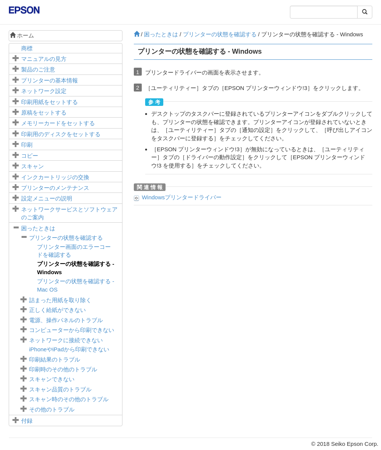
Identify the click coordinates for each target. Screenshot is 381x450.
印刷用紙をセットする (49, 102)
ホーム (22, 35)
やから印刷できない (69, 349)
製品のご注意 (38, 69)
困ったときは (38, 228)
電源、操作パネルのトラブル (66, 320)
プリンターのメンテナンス (55, 188)
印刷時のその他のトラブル (63, 369)
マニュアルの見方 (44, 59)
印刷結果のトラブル (54, 359)
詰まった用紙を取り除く (60, 300)
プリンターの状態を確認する (66, 237)
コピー (29, 155)
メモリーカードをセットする (58, 123)
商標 (27, 48)
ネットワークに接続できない (66, 340)
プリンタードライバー (181, 197)
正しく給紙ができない (57, 310)
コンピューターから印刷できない (71, 330)
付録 (27, 420)
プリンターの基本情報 (49, 80)
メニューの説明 (46, 198)
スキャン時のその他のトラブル (68, 399)
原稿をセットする (44, 112)
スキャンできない (51, 379)
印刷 (27, 144)
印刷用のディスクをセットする (61, 134)
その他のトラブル (51, 409)
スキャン (32, 166)
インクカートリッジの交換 (55, 177)
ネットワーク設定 (44, 91)
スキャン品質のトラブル (60, 389)
